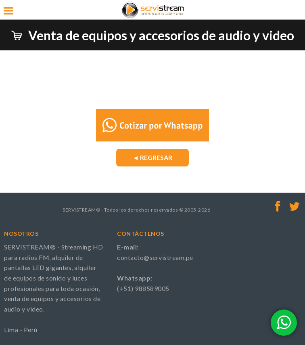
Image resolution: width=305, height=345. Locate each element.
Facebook (278, 206)
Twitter (294, 206)
